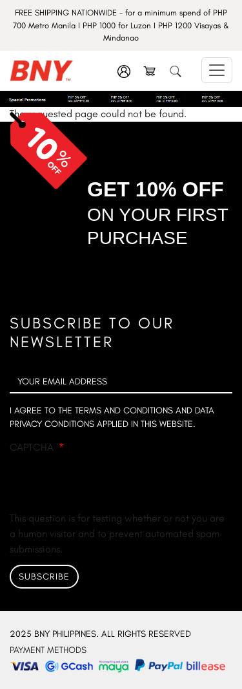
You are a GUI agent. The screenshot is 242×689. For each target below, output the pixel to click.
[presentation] (108, 485)
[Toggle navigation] (216, 70)
